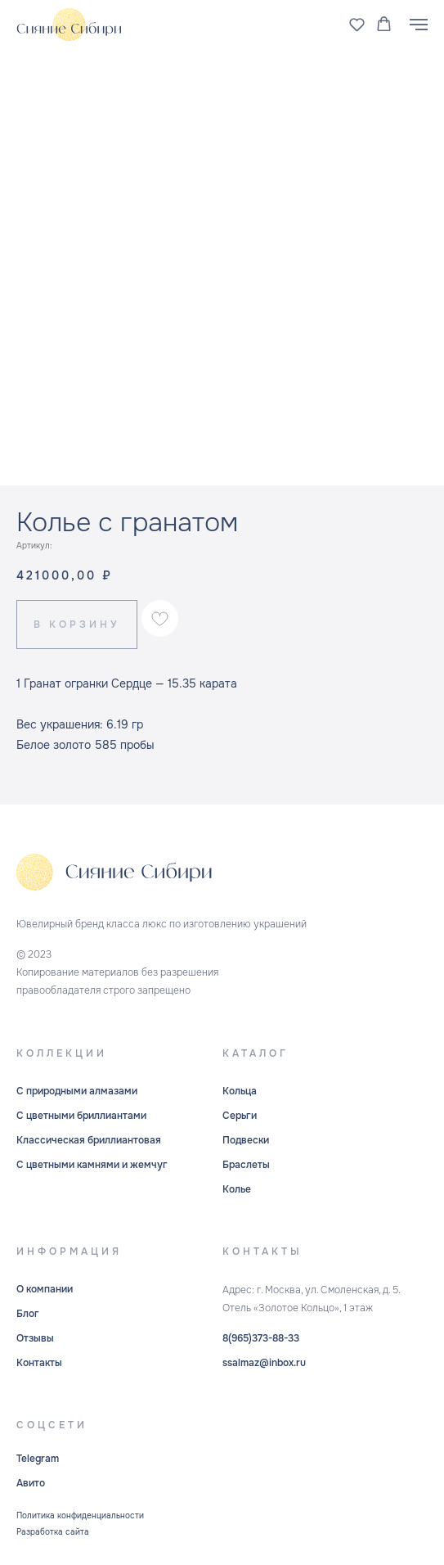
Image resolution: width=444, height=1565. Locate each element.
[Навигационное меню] (419, 24)
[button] (357, 24)
